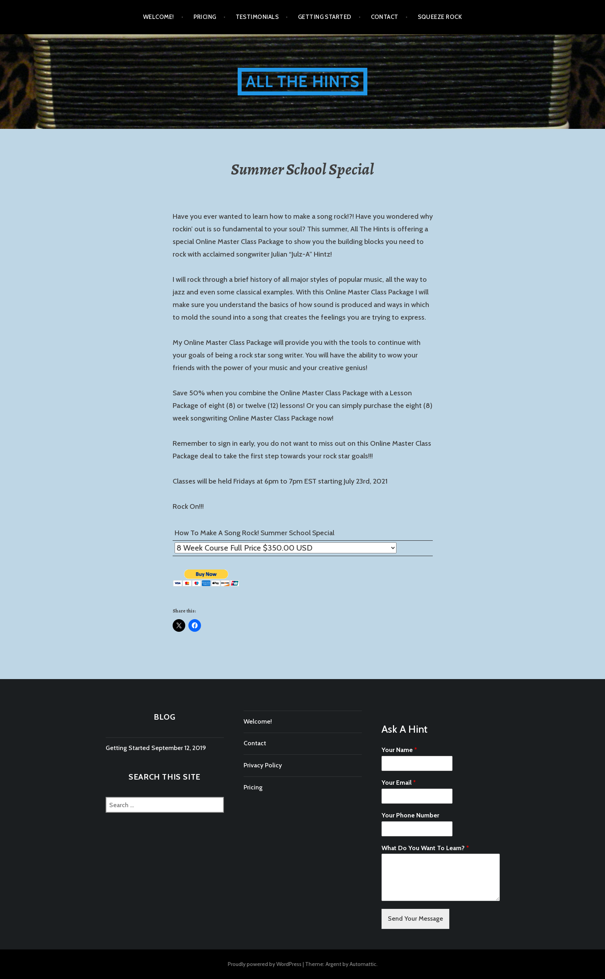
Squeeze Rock (440, 16)
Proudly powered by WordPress (265, 964)
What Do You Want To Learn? (425, 848)
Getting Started (325, 16)
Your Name (399, 750)
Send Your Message (415, 918)
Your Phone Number (410, 815)
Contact (384, 16)
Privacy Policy (263, 765)
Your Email (399, 782)
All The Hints (302, 81)
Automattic (363, 964)
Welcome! (158, 16)
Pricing (205, 16)
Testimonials (257, 16)
